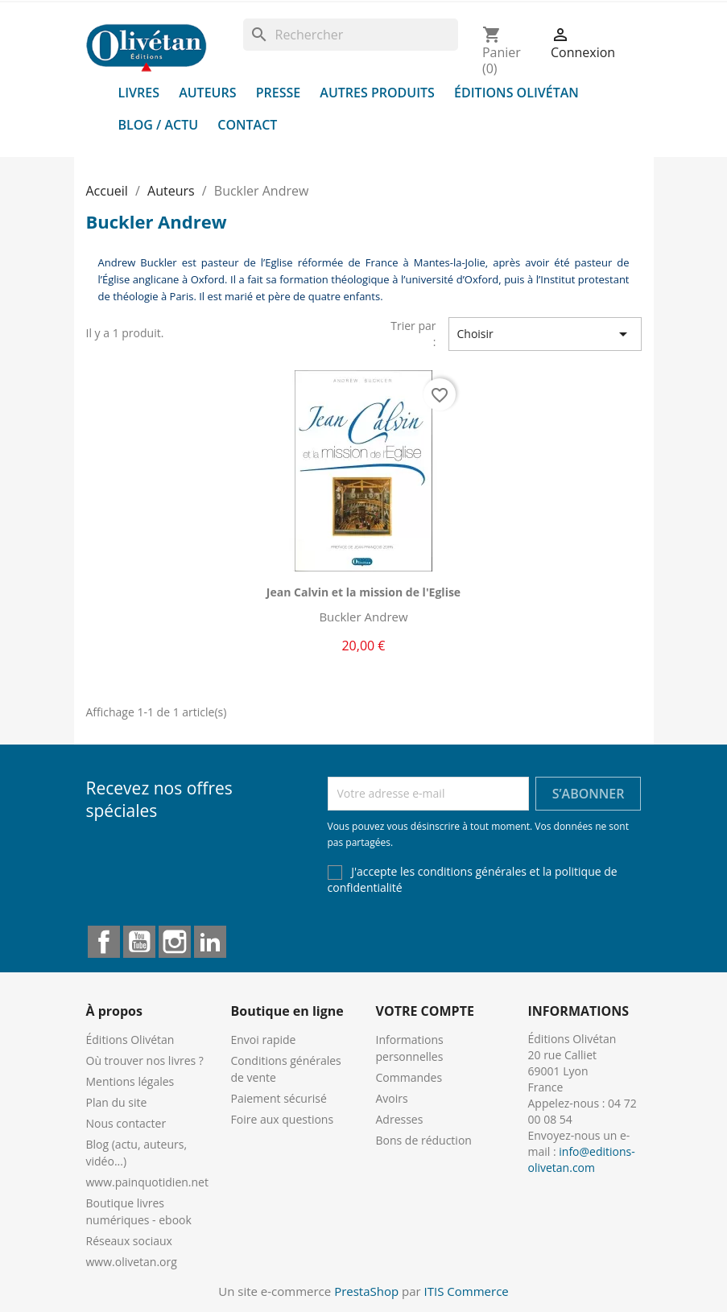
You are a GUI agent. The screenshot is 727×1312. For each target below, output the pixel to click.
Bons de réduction (424, 1140)
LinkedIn (210, 942)
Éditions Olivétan (516, 92)
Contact (247, 125)
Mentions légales (130, 1081)
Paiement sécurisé (279, 1098)
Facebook (104, 942)
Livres (139, 92)
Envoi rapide (263, 1039)
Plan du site (116, 1102)
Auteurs (207, 92)
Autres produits (377, 92)
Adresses (399, 1119)
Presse (278, 92)
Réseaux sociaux (129, 1240)
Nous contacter (126, 1123)
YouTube (139, 942)
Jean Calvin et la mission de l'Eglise (363, 592)
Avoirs (392, 1098)
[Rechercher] (350, 35)
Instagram (175, 942)
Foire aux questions (282, 1119)
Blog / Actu (158, 125)
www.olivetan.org (131, 1261)
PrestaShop (366, 1291)
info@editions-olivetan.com (581, 1159)
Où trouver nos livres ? (145, 1060)
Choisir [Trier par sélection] (545, 334)
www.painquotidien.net (147, 1182)
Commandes (409, 1077)
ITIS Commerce (466, 1291)
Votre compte (425, 1011)
